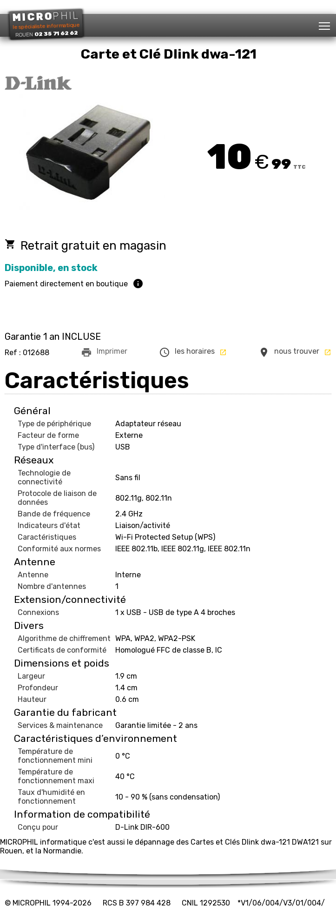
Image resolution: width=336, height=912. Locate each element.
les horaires (193, 352)
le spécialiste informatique (45, 23)
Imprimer (104, 352)
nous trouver (294, 352)
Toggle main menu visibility (325, 23)
